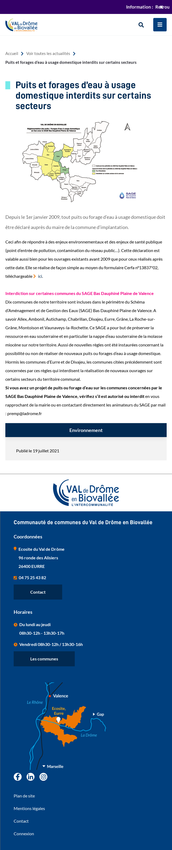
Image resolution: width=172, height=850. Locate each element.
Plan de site (24, 795)
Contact (38, 591)
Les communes (44, 658)
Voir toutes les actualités (48, 53)
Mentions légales (29, 808)
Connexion (24, 833)
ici (40, 276)
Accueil (11, 53)
